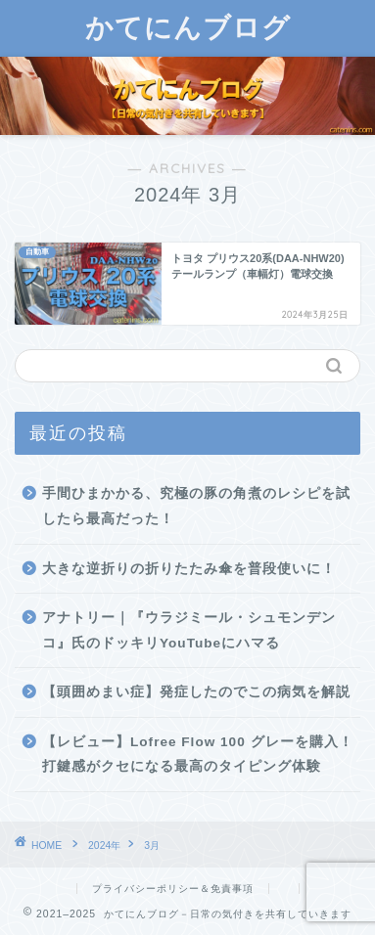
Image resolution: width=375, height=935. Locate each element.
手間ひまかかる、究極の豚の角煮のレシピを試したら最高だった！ (196, 506)
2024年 (104, 845)
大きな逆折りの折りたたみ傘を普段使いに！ (189, 568)
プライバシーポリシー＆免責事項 (173, 888)
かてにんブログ (188, 27)
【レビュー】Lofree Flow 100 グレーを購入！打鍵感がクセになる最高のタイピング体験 (197, 755)
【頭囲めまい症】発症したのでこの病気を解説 (196, 692)
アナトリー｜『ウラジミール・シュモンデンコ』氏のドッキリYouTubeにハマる (189, 630)
